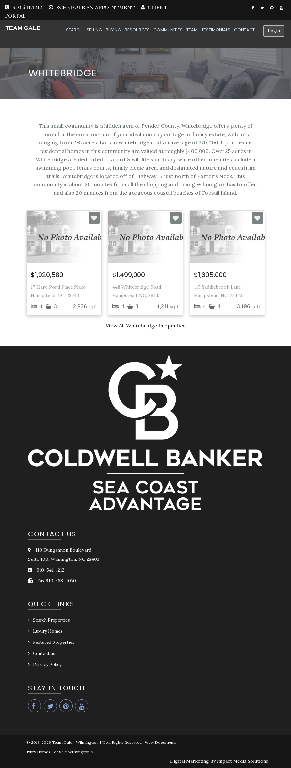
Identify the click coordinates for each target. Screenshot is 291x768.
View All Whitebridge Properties (146, 325)
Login (274, 31)
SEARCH (74, 30)
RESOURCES (137, 30)
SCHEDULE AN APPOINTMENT (95, 7)
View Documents (161, 742)
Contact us (44, 653)
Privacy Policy (47, 664)
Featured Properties (53, 642)
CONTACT (244, 30)
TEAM (192, 30)
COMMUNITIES (168, 30)
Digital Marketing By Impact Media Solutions (219, 761)
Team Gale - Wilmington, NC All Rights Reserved (97, 742)
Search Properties (51, 620)
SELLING (94, 30)
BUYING (113, 30)
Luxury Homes (48, 631)
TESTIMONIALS (216, 30)
